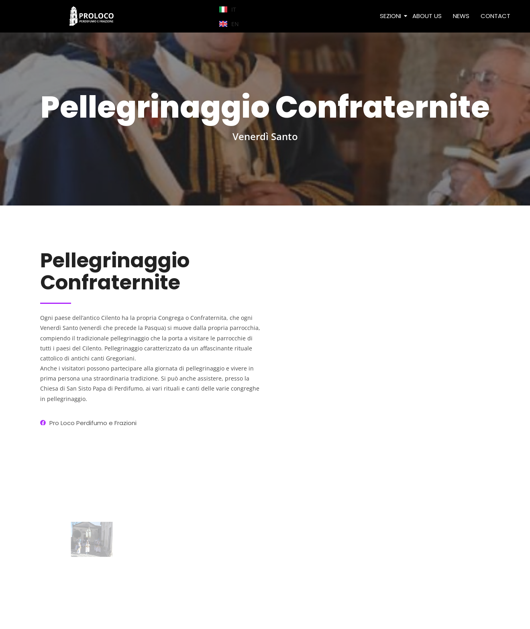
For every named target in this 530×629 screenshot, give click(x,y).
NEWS (461, 16)
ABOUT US (427, 16)
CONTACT (495, 16)
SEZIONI (391, 16)
